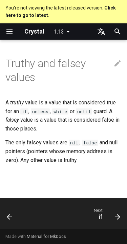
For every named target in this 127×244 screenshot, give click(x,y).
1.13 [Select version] (59, 31)
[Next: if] (106, 215)
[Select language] (101, 31)
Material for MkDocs (46, 236)
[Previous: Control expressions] (9, 215)
